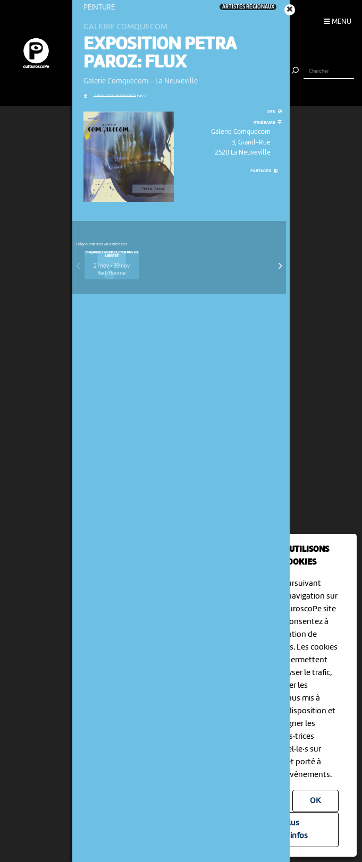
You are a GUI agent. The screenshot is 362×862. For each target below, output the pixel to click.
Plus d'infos (296, 829)
